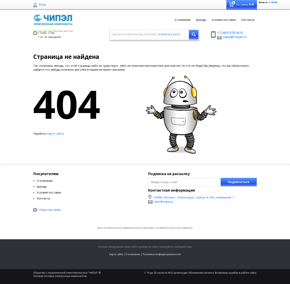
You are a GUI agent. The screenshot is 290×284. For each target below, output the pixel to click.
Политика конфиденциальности (162, 254)
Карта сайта (116, 254)
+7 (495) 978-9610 (230, 33)
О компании (133, 254)
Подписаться (238, 182)
